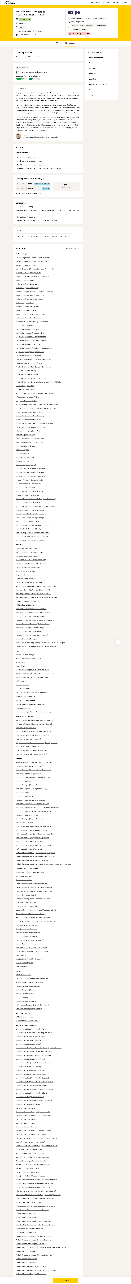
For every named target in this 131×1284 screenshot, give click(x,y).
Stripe (41, 11)
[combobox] (66, 248)
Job (58, 43)
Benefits (92, 74)
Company (70, 43)
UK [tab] (30, 152)
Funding (92, 79)
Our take (92, 68)
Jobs (91, 95)
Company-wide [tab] (22, 152)
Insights (92, 63)
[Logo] (9, 2)
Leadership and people (98, 84)
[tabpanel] (48, 163)
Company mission (95, 57)
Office (91, 90)
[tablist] (48, 152)
